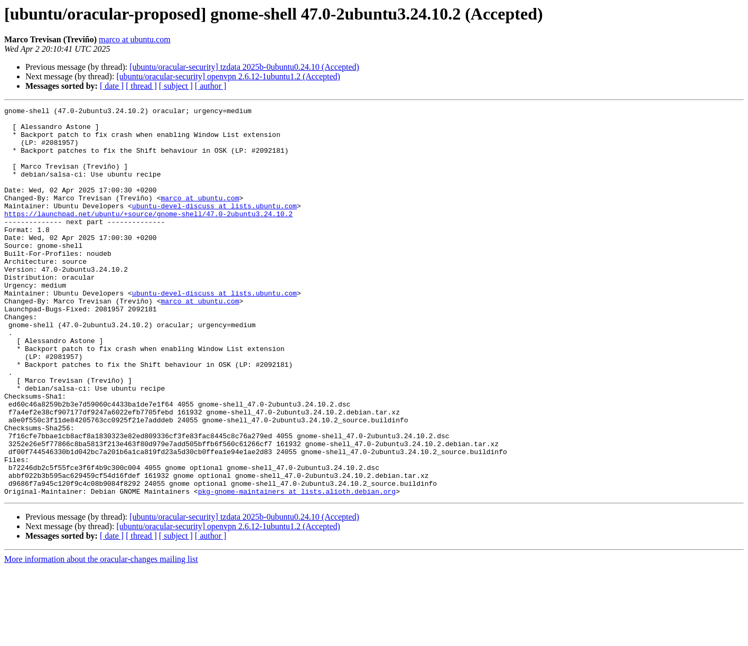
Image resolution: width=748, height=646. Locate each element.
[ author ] (211, 85)
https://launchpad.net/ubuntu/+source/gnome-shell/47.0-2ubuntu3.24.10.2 (148, 236)
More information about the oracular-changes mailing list (101, 636)
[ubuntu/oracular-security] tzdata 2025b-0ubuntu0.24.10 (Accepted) (244, 66)
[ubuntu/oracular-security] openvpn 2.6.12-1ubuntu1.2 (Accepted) (228, 76)
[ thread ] (141, 85)
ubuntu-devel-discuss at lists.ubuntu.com (214, 226)
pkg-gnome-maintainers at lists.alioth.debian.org (297, 569)
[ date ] (112, 85)
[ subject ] (176, 85)
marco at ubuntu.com (135, 39)
